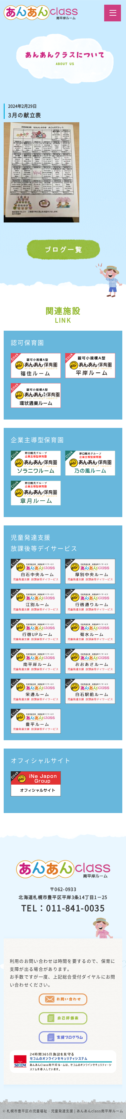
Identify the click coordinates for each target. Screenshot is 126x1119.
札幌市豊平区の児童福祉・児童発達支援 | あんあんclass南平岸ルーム (65, 1110)
